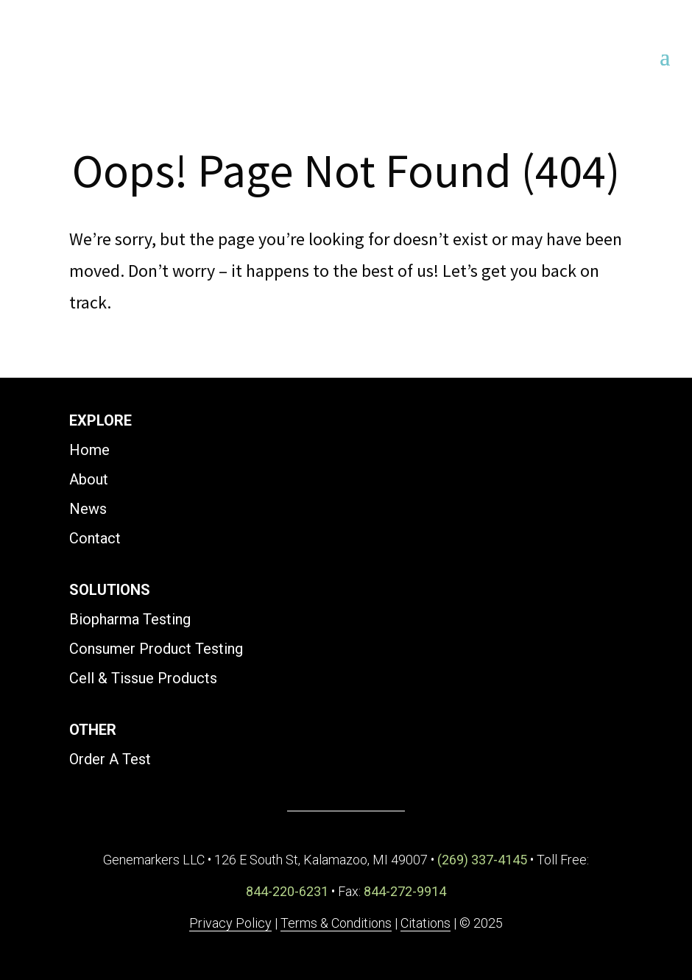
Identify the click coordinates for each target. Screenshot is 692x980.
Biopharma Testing (130, 619)
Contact (95, 538)
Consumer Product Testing (156, 649)
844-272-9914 (405, 891)
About (88, 479)
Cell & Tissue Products (143, 678)
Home (89, 450)
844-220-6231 (287, 891)
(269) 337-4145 (482, 859)
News (88, 509)
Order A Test (110, 759)
